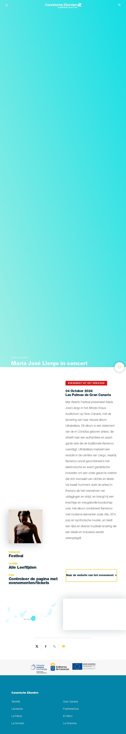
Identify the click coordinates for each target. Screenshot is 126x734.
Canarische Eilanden (24, 693)
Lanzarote (17, 709)
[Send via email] (63, 647)
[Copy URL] (55, 647)
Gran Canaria (70, 702)
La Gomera (17, 723)
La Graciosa (69, 723)
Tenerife (15, 702)
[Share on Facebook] (46, 647)
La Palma (16, 716)
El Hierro (68, 716)
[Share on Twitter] (37, 647)
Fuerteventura (71, 709)
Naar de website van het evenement (91, 575)
